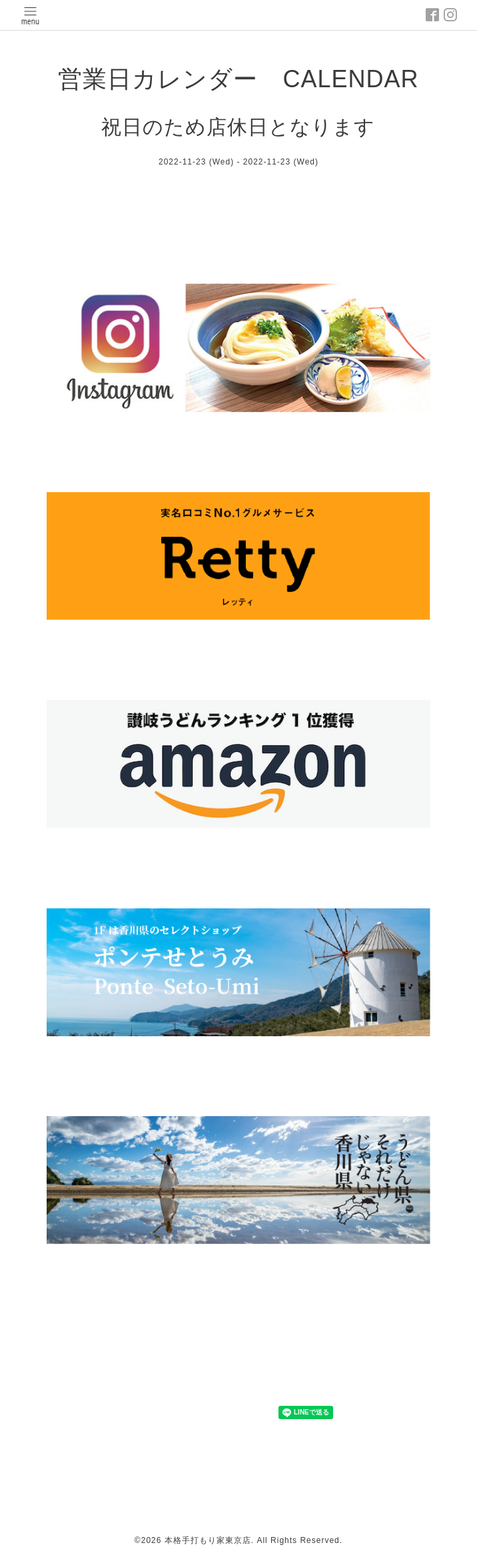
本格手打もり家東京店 (208, 1540)
